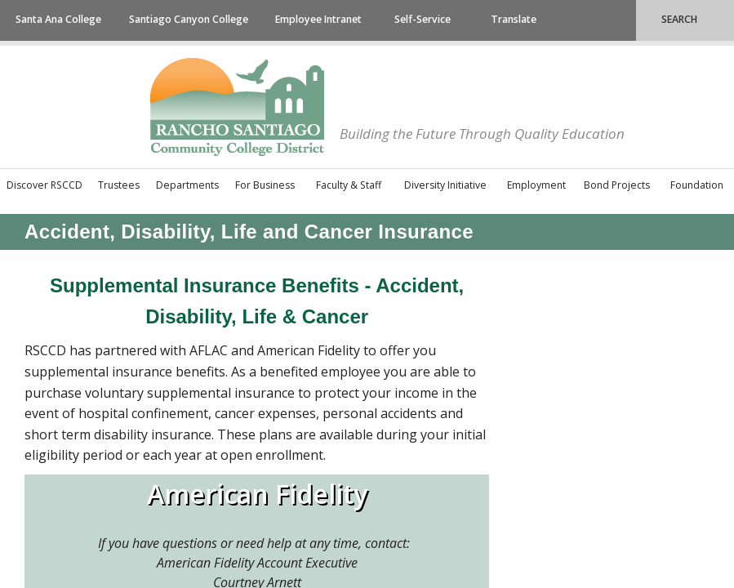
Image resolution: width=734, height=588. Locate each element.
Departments (187, 185)
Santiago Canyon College (188, 19)
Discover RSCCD (44, 185)
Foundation (696, 185)
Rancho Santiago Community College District (237, 107)
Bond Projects (617, 185)
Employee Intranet (318, 19)
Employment (536, 185)
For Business (265, 185)
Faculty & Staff (348, 185)
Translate (513, 19)
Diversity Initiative (445, 185)
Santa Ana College (58, 19)
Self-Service (422, 19)
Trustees (119, 185)
